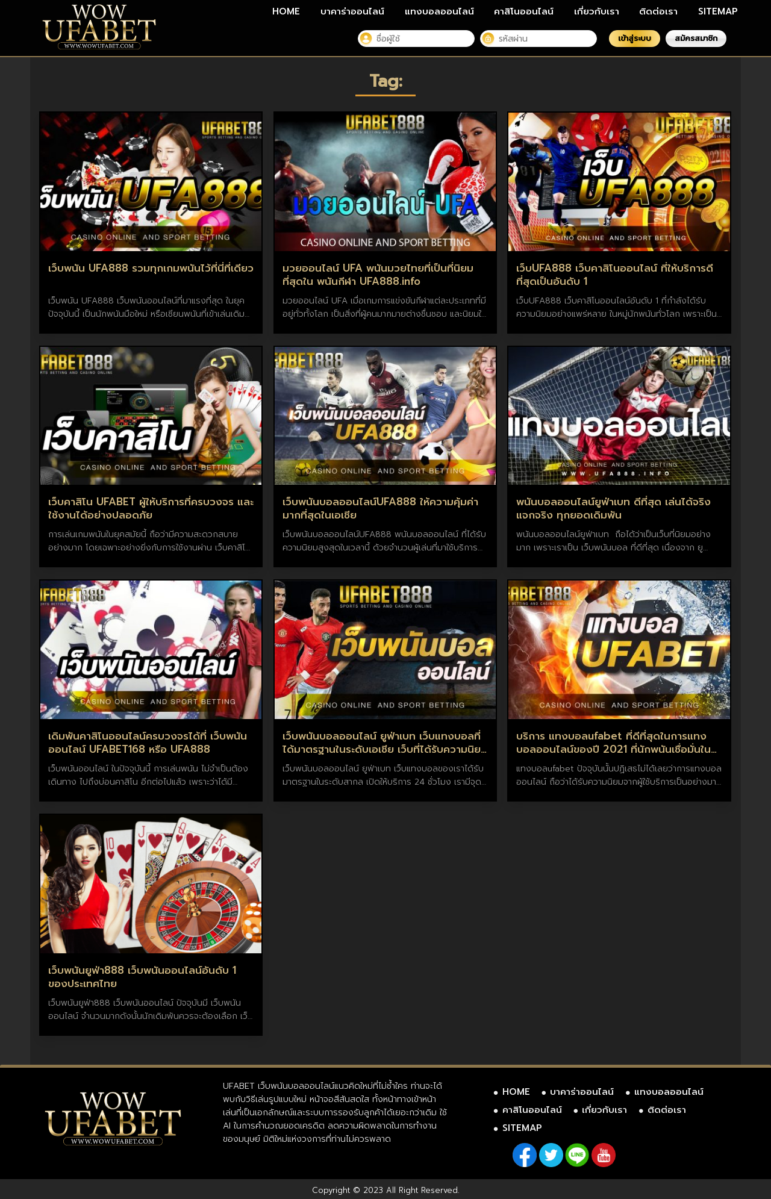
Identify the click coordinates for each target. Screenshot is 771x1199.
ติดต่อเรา (658, 11)
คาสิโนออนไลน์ (524, 11)
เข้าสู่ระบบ (634, 38)
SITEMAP (718, 11)
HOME (286, 11)
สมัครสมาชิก (696, 38)
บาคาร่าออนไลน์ (352, 11)
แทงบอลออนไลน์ (439, 11)
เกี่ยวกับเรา (596, 11)
